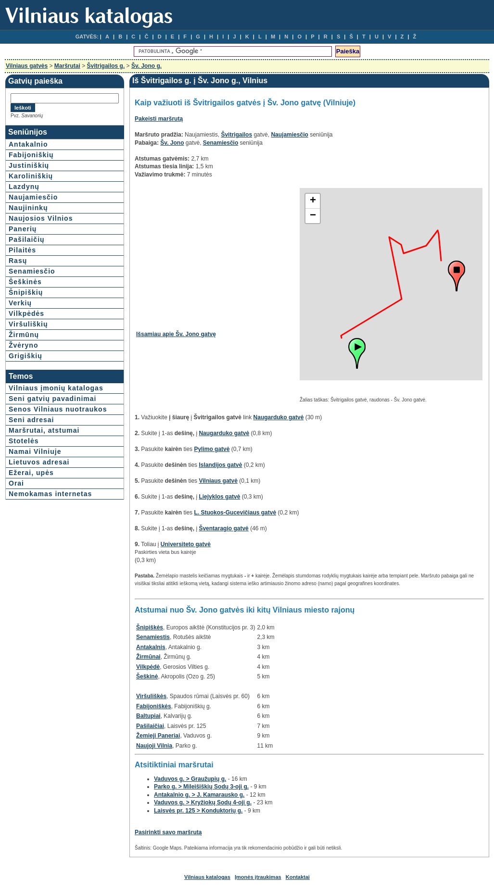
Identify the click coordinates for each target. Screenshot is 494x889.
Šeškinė (147, 676)
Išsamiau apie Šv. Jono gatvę (176, 334)
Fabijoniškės (153, 706)
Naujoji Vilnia (154, 745)
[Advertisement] (217, 255)
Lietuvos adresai (39, 462)
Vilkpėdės (26, 313)
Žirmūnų (24, 334)
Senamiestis (153, 637)
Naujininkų (28, 208)
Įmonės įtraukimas (258, 877)
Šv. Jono (172, 142)
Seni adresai (31, 420)
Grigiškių (25, 356)
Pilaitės (22, 250)
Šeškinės (25, 282)
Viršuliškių (28, 324)
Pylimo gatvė (211, 449)
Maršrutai (67, 66)
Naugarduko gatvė (278, 417)
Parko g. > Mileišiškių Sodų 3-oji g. (201, 786)
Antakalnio (28, 144)
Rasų (18, 260)
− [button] (313, 216)
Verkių (20, 303)
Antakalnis (150, 647)
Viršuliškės (151, 696)
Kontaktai (298, 877)
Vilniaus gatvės (27, 66)
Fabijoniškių (31, 155)
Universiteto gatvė (186, 544)
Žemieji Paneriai (158, 735)
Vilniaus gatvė (218, 480)
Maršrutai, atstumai (44, 430)
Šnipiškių (26, 292)
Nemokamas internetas (50, 494)
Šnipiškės (149, 627)
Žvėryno (23, 345)
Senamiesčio (32, 271)
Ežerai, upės (31, 472)
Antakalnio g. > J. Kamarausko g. (199, 794)
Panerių (23, 229)
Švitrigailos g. (106, 66)
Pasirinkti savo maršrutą (168, 832)
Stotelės (23, 441)
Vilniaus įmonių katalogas (56, 388)
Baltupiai (148, 716)
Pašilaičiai (150, 726)
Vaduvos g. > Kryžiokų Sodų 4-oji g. (203, 802)
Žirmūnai (148, 656)
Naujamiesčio (33, 197)
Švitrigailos (236, 134)
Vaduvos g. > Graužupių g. (190, 779)
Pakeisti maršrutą (159, 118)
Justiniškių (29, 165)
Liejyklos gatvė (219, 496)
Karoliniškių (31, 176)
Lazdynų (24, 186)
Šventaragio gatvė (223, 528)
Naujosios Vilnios (41, 218)
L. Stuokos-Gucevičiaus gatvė (235, 512)
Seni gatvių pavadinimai (53, 398)
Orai (16, 483)
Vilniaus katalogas (207, 877)
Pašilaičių (27, 239)
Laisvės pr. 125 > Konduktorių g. (198, 810)
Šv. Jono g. (146, 66)
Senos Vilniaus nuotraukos (58, 409)
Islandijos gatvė (220, 465)
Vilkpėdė (148, 667)
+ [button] (313, 201)
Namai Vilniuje (35, 451)
